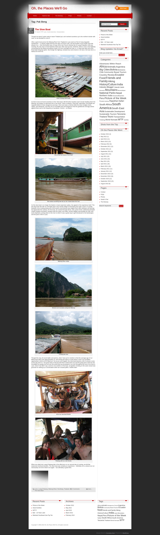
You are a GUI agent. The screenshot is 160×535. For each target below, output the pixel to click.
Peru (101, 98)
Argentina (120, 67)
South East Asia (51, 31)
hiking (118, 510)
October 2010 (105, 178)
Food (102, 77)
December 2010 (105, 174)
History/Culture (108, 84)
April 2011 (104, 164)
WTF (120, 119)
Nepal (119, 93)
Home (35, 16)
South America (110, 106)
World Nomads (111, 120)
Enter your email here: (106, 53)
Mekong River (52, 489)
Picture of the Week (107, 34)
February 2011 (105, 169)
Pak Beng (60, 489)
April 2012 (104, 139)
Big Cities (104, 69)
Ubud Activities (105, 37)
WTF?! (103, 39)
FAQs (70, 16)
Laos (45, 31)
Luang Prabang (43, 489)
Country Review (107, 75)
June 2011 (104, 159)
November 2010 (105, 176)
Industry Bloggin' (106, 87)
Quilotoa (106, 101)
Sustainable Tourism (108, 114)
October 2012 (105, 134)
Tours (110, 116)
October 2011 (105, 149)
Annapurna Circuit (112, 505)
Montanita (102, 90)
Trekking (102, 120)
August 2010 (104, 183)
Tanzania (121, 114)
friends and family (109, 510)
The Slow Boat (42, 29)
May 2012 (104, 136)
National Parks (107, 92)
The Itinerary (59, 16)
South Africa (105, 104)
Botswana (121, 70)
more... (90, 489)
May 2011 (104, 161)
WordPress (126, 533)
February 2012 (105, 144)
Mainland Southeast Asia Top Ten (111, 44)
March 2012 (104, 141)
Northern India (105, 95)
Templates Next (110, 533)
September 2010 (106, 181)
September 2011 (106, 151)
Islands (117, 87)
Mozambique (121, 90)
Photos (79, 16)
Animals (111, 66)
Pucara (101, 101)
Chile (101, 72)
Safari (121, 101)
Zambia (126, 120)
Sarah (38, 31)
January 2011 (105, 171)
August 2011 (104, 154)
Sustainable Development (115, 111)
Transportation (61, 31)
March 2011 (104, 166)
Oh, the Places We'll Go (49, 8)
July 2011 (103, 156)
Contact (89, 16)
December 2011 (105, 146)
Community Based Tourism (115, 72)
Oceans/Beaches (118, 96)
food (99, 510)
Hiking (111, 81)
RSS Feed (123, 8)
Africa (103, 66)
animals (104, 505)
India (120, 84)
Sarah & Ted (46, 16)
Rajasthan (113, 101)
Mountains (111, 89)
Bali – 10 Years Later (107, 42)
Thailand (66, 489)
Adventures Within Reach (110, 64)
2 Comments (76, 489)
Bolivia (113, 69)
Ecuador (119, 74)
